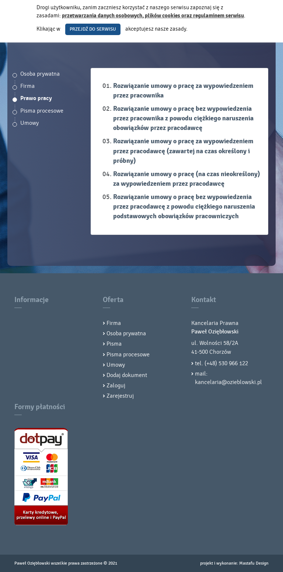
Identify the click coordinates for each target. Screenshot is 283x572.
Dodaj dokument (126, 375)
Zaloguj (115, 385)
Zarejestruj (120, 396)
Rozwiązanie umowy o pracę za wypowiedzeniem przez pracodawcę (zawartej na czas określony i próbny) (183, 151)
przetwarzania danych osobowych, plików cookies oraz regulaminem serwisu (153, 15)
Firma (27, 86)
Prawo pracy (36, 98)
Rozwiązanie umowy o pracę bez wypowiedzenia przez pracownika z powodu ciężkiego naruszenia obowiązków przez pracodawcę (183, 118)
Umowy (29, 123)
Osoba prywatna (40, 74)
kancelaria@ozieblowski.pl (228, 382)
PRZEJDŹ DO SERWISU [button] (93, 29)
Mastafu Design (254, 563)
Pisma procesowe (41, 110)
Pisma (114, 343)
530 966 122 (233, 363)
